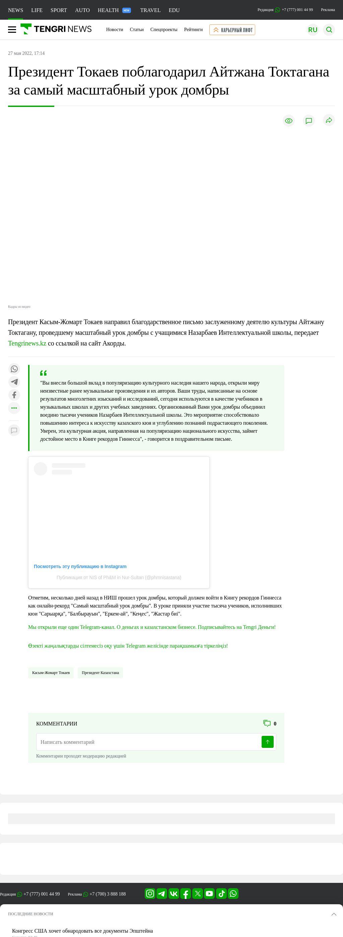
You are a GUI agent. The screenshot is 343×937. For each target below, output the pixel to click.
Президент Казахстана (100, 672)
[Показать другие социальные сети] (14, 408)
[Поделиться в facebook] (14, 395)
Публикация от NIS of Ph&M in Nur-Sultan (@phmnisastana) (119, 577)
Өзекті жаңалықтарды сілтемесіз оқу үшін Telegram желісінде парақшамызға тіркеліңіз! (128, 646)
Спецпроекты (164, 29)
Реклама (328, 9)
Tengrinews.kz (27, 343)
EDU (174, 10)
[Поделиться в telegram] (14, 382)
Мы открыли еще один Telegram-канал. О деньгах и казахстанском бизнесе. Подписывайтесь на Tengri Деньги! (152, 627)
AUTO (82, 10)
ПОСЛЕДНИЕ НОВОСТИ (30, 914)
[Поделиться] (329, 120)
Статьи (137, 29)
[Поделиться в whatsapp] (14, 369)
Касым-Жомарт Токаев (51, 672)
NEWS (15, 10)
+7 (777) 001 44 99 (41, 894)
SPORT (59, 10)
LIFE (37, 10)
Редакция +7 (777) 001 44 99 (285, 9)
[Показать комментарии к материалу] (14, 430)
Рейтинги (193, 29)
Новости (114, 29)
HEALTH (114, 10)
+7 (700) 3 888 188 (107, 894)
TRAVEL (150, 10)
